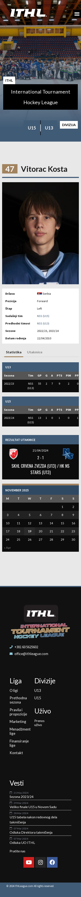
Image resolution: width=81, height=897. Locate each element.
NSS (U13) (43, 323)
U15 (32, 127)
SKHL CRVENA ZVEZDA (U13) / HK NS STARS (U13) (40, 469)
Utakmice (34, 352)
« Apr (7, 547)
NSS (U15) (43, 316)
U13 (49, 127)
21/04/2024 (40, 450)
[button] (77, 14)
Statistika (14, 352)
